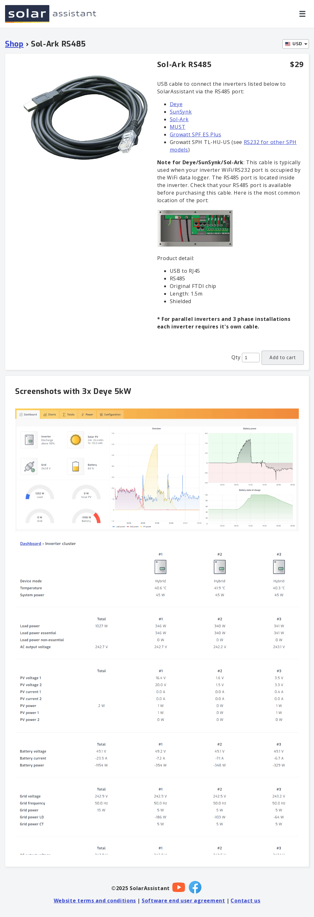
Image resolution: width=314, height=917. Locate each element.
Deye (176, 104)
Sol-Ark (179, 119)
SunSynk (181, 111)
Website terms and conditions (95, 900)
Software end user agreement (183, 900)
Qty (235, 357)
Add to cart (282, 358)
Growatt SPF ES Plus (195, 134)
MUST (178, 126)
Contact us (245, 900)
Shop (14, 44)
